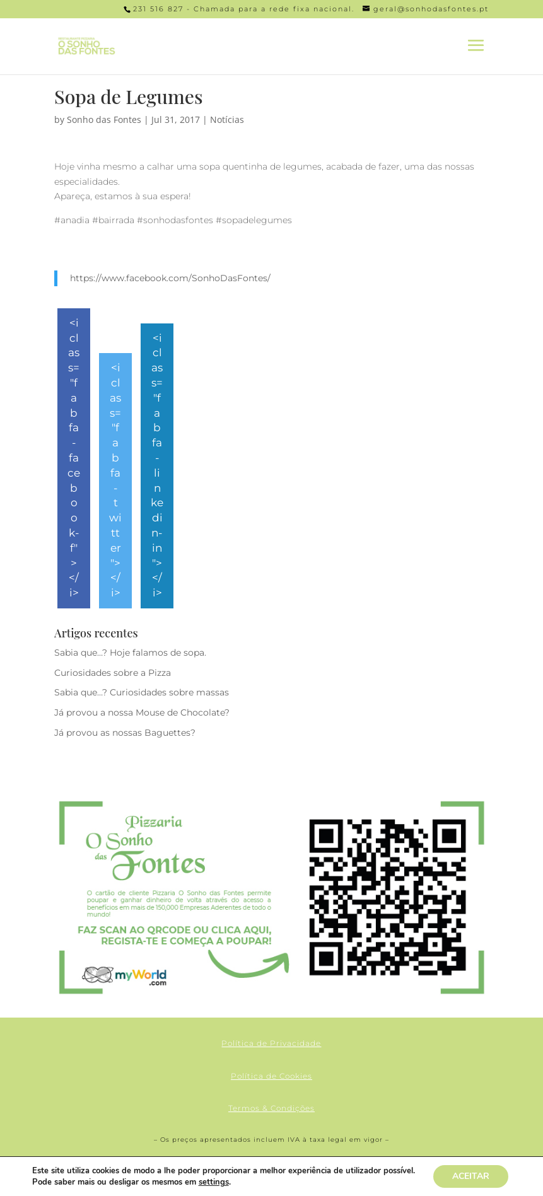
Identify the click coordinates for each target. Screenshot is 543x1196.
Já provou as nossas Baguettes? (125, 732)
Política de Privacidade (271, 1043)
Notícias (227, 119)
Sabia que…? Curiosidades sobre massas (141, 692)
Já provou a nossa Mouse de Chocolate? (142, 712)
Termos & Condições (271, 1108)
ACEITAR (470, 1176)
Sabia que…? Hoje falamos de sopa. (130, 652)
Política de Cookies (271, 1076)
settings (214, 1182)
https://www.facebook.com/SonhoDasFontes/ (170, 278)
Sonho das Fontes (104, 119)
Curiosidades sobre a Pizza (112, 672)
